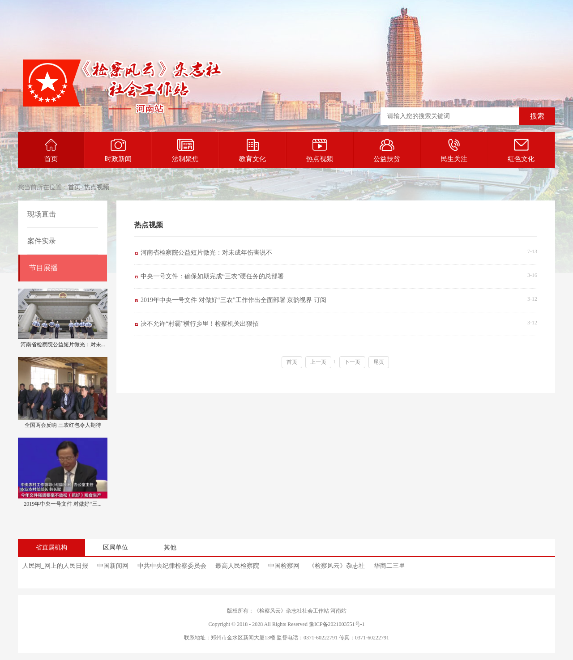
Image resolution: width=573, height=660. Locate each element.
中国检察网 (283, 565)
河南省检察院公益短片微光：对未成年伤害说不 (206, 252)
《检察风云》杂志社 (336, 565)
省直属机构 (51, 547)
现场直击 (41, 214)
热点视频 (319, 150)
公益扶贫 (386, 150)
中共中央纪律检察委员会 (171, 565)
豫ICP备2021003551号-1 (337, 624)
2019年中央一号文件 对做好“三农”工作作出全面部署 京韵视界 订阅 (233, 300)
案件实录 (41, 241)
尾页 (378, 362)
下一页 (352, 362)
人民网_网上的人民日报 (55, 565)
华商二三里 (389, 565)
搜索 (537, 116)
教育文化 (252, 150)
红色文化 (521, 150)
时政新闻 (118, 150)
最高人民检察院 (237, 565)
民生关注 (453, 150)
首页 (51, 150)
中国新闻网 (112, 565)
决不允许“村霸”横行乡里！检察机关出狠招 (200, 323)
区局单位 (115, 547)
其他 (170, 547)
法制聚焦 (185, 150)
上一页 (318, 362)
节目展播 (43, 268)
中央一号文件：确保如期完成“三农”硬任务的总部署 (212, 276)
